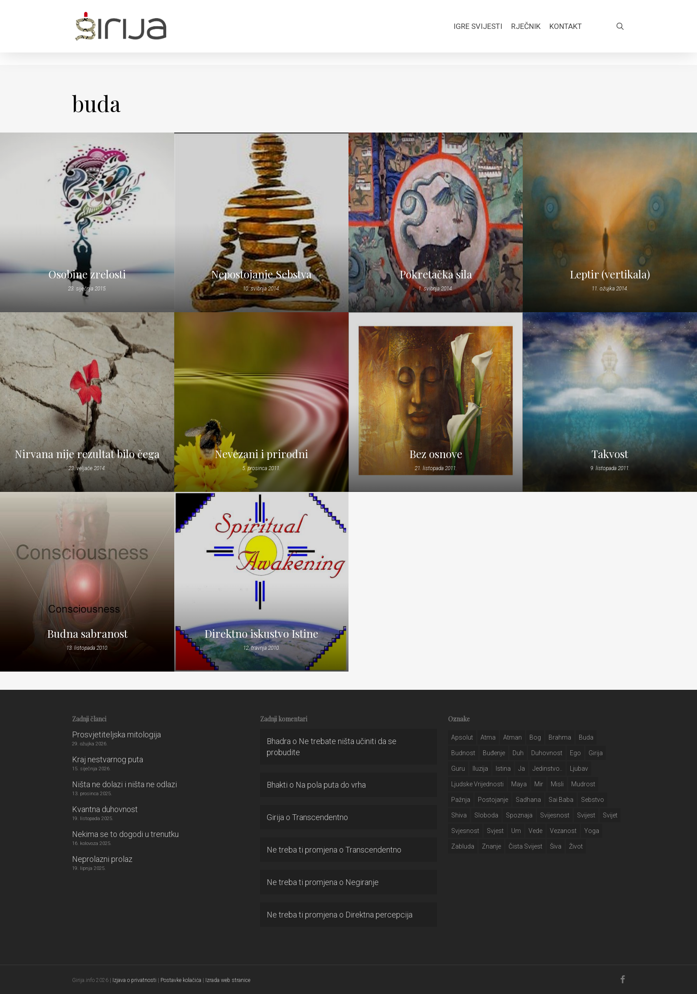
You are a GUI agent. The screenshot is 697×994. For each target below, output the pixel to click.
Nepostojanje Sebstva (261, 274)
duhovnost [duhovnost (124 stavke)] (546, 753)
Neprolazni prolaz (102, 859)
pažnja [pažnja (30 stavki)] (460, 799)
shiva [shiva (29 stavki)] (459, 815)
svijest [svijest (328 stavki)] (586, 815)
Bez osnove (435, 454)
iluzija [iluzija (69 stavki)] (480, 768)
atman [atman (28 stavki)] (512, 737)
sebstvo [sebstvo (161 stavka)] (592, 799)
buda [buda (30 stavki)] (586, 737)
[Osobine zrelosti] (87, 222)
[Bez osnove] (435, 402)
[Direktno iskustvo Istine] (261, 582)
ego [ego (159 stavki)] (575, 753)
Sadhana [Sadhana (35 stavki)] (528, 799)
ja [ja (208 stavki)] (521, 768)
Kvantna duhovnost (105, 809)
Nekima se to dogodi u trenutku (125, 834)
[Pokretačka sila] (435, 222)
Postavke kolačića (180, 980)
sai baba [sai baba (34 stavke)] (561, 799)
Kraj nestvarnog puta (107, 759)
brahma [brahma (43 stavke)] (560, 737)
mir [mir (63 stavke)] (538, 784)
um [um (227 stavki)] (516, 830)
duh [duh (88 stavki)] (518, 753)
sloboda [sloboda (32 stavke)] (486, 815)
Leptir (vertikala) (610, 274)
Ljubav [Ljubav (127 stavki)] (579, 768)
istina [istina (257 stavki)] (503, 768)
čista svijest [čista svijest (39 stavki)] (525, 846)
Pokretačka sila (436, 274)
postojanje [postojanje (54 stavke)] (493, 799)
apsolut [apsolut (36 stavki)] (462, 737)
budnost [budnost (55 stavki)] (463, 753)
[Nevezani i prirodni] (261, 402)
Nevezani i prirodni (261, 454)
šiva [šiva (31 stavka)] (555, 846)
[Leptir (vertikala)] (610, 222)
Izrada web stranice (227, 980)
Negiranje (362, 882)
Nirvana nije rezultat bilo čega (87, 454)
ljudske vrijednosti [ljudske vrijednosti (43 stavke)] (477, 784)
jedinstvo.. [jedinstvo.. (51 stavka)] (547, 768)
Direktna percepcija (379, 914)
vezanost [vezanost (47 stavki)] (563, 830)
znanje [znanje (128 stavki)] (491, 846)
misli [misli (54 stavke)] (557, 784)
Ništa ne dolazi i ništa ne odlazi (124, 784)
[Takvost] (610, 402)
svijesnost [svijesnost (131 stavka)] (554, 815)
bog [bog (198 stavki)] (535, 737)
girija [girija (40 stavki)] (596, 753)
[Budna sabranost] (87, 582)
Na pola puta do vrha (331, 784)
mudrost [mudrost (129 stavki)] (583, 784)
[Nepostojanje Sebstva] (261, 222)
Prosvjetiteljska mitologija (116, 734)
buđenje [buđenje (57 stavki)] (494, 753)
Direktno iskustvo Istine (261, 633)
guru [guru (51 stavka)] (458, 768)
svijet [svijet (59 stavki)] (610, 815)
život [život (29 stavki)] (576, 846)
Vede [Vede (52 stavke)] (535, 830)
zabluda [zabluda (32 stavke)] (462, 846)
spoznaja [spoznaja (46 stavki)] (519, 815)
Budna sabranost (87, 633)
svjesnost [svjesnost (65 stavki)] (465, 830)
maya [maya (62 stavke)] (519, 784)
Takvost (610, 454)
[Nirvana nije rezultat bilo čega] (87, 402)
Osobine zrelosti (87, 274)
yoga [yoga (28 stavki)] (591, 830)
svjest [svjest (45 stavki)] (495, 830)
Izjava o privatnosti (134, 980)
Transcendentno (320, 817)
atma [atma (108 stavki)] (488, 737)
